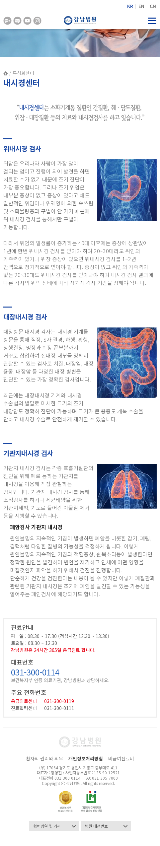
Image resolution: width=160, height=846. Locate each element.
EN (141, 6)
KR (130, 6)
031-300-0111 (59, 708)
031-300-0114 (35, 672)
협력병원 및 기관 (54, 826)
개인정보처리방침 (85, 758)
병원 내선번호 (106, 826)
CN (153, 6)
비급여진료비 (121, 758)
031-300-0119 (59, 701)
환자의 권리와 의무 (44, 758)
